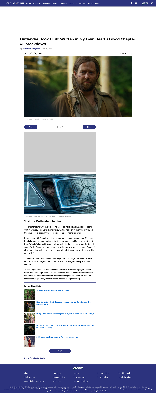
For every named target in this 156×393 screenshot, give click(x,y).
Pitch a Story (29, 377)
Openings (57, 373)
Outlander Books (38, 358)
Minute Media (18, 387)
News (28, 3)
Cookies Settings (80, 381)
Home (26, 358)
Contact (76, 373)
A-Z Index (57, 381)
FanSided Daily (124, 373)
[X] (136, 3)
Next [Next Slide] (89, 127)
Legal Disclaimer (125, 377)
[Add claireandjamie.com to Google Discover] (126, 53)
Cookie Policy (102, 377)
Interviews (37, 3)
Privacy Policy (59, 377)
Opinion (82, 3)
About (90, 3)
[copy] (40, 53)
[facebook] (131, 3)
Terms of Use (79, 377)
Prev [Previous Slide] (31, 127)
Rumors (64, 3)
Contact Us (99, 3)
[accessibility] (152, 3)
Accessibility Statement (34, 381)
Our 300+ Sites (103, 373)
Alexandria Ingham (31, 49)
